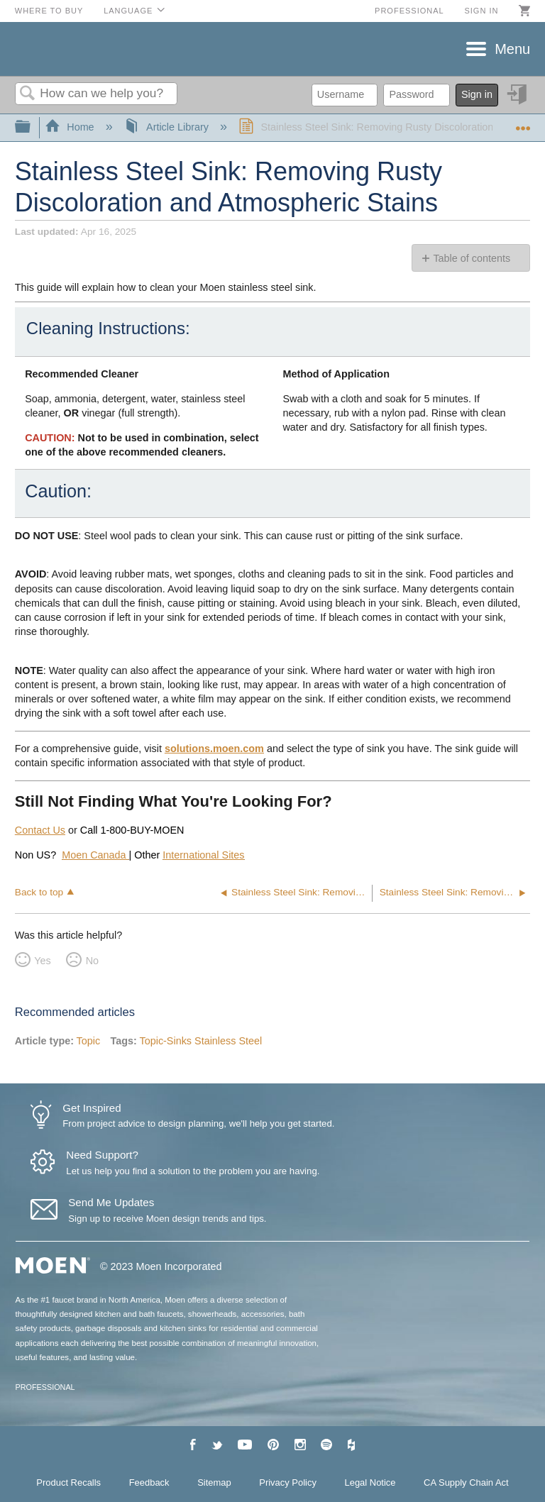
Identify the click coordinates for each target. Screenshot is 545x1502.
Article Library (167, 127)
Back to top (39, 892)
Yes (42, 960)
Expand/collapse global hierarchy (32, 127)
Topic (89, 1041)
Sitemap (214, 1482)
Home (71, 127)
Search (27, 94)
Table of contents (471, 258)
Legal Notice (370, 1482)
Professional (409, 10)
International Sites (203, 855)
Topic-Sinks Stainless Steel (200, 1041)
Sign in (481, 10)
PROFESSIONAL (45, 1387)
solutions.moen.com (214, 748)
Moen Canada (95, 855)
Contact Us (40, 830)
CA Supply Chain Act (466, 1482)
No (92, 960)
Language (128, 10)
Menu (512, 49)
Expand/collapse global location (523, 123)
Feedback (149, 1482)
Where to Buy (49, 10)
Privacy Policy (287, 1482)
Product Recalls (68, 1482)
